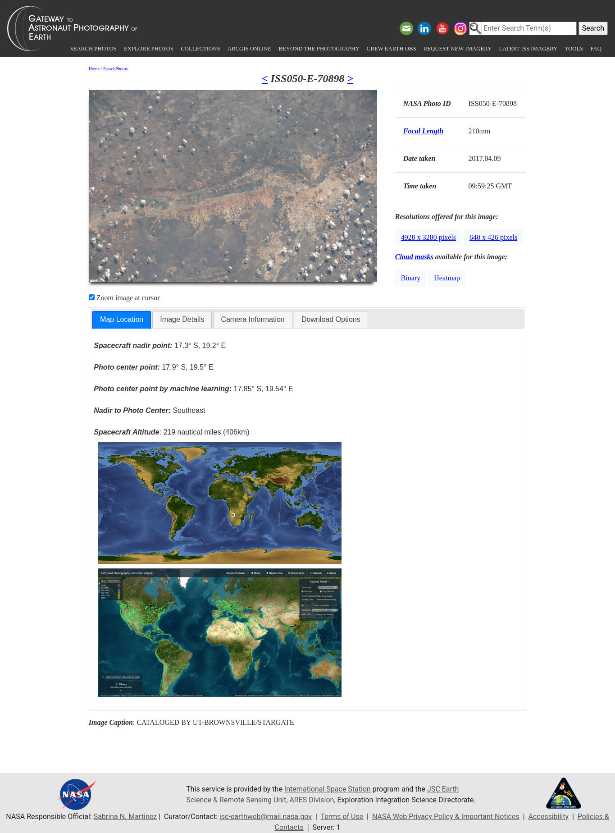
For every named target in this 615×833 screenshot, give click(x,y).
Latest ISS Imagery (528, 49)
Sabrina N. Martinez (125, 816)
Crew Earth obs (391, 49)
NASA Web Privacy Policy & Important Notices (445, 816)
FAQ (595, 49)
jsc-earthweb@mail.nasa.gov (265, 816)
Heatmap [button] (447, 278)
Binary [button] (411, 278)
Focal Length (423, 131)
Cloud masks (414, 257)
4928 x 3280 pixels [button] (428, 237)
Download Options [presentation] (330, 319)
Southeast (149, 410)
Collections (200, 49)
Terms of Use (341, 816)
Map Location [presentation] (121, 319)
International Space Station (327, 789)
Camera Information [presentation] (252, 319)
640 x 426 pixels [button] (493, 237)
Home (94, 68)
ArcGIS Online (250, 49)
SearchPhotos (115, 68)
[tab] (121, 320)
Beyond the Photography (318, 49)
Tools (574, 49)
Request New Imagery (458, 49)
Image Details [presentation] (182, 319)
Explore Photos (148, 49)
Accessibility (548, 816)
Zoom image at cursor (124, 298)
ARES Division (311, 800)
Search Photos (93, 49)
